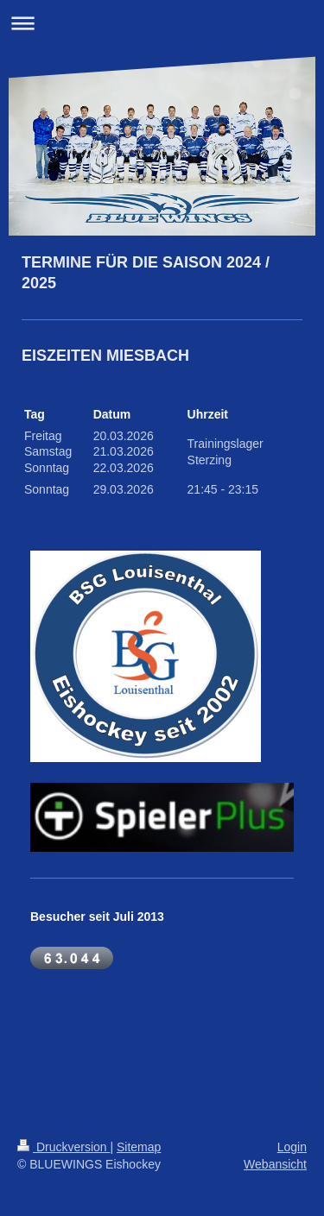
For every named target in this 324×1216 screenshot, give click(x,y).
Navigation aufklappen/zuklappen (162, 22)
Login (292, 1147)
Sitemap (139, 1147)
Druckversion (63, 1147)
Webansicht (275, 1164)
